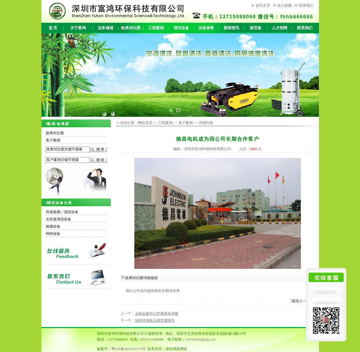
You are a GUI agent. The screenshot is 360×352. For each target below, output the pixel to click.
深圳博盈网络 (176, 349)
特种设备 (53, 234)
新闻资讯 (231, 28)
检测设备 (53, 226)
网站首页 (145, 123)
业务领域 (105, 28)
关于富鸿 (78, 28)
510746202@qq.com (200, 339)
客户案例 (53, 140)
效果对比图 (130, 28)
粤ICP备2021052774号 (128, 349)
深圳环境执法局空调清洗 (155, 320)
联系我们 (306, 5)
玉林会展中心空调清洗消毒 (156, 313)
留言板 (255, 28)
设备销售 (206, 28)
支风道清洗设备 (58, 219)
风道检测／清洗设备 (62, 212)
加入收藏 (284, 5)
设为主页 (263, 5)
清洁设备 (181, 28)
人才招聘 (279, 28)
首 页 (53, 28)
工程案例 (156, 28)
